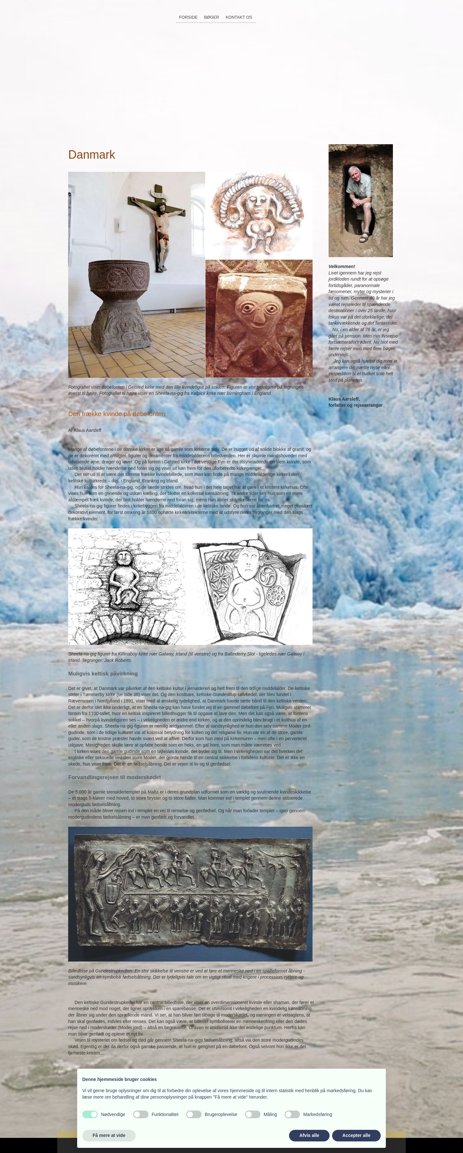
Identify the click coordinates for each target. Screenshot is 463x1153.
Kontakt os (239, 17)
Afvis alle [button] (309, 1135)
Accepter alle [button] (356, 1135)
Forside (188, 17)
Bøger (211, 17)
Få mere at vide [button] (109, 1135)
